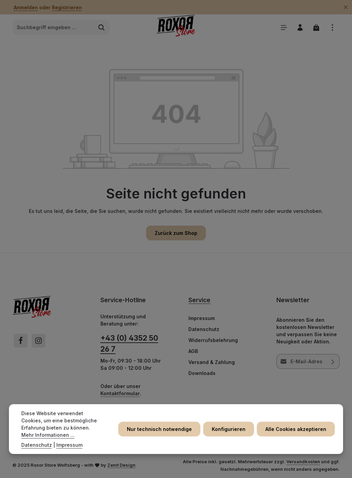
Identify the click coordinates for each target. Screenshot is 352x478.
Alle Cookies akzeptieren (295, 429)
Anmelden (26, 7)
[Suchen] (102, 27)
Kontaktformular (120, 393)
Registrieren (67, 7)
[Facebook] (21, 341)
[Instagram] (38, 341)
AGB (193, 351)
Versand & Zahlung (211, 362)
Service (199, 300)
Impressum (201, 318)
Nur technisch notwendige (159, 429)
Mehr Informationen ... (48, 435)
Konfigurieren (228, 429)
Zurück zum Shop (176, 233)
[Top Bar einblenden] (332, 27)
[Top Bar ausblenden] (346, 7)
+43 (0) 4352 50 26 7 (129, 343)
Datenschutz (203, 329)
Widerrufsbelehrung (213, 340)
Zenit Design (121, 465)
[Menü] (283, 27)
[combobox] (53, 27)
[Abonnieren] (333, 361)
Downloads (202, 373)
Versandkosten (303, 461)
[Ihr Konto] (300, 27)
